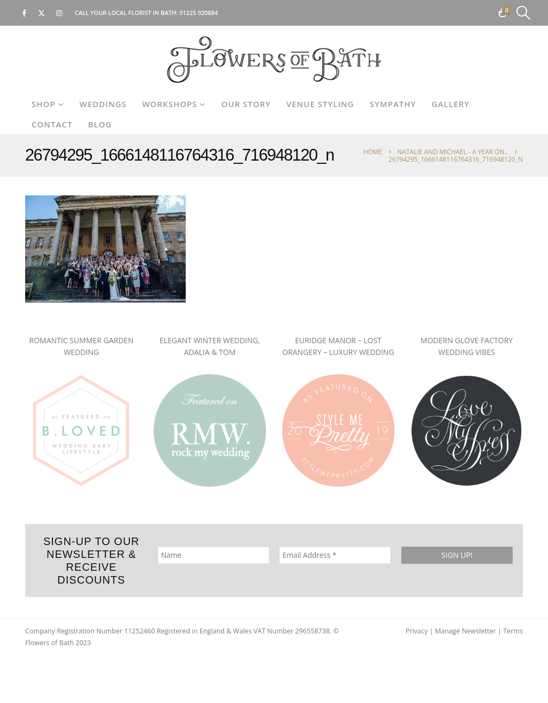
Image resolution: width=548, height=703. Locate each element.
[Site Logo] (274, 59)
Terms (513, 631)
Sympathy (393, 104)
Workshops (169, 104)
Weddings (103, 104)
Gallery (450, 104)
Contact (52, 124)
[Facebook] (24, 12)
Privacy (417, 631)
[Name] (213, 555)
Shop (44, 104)
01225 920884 (198, 13)
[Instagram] (59, 12)
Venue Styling (320, 104)
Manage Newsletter (465, 631)
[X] (41, 12)
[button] (523, 13)
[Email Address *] (335, 555)
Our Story (245, 104)
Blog (100, 124)
